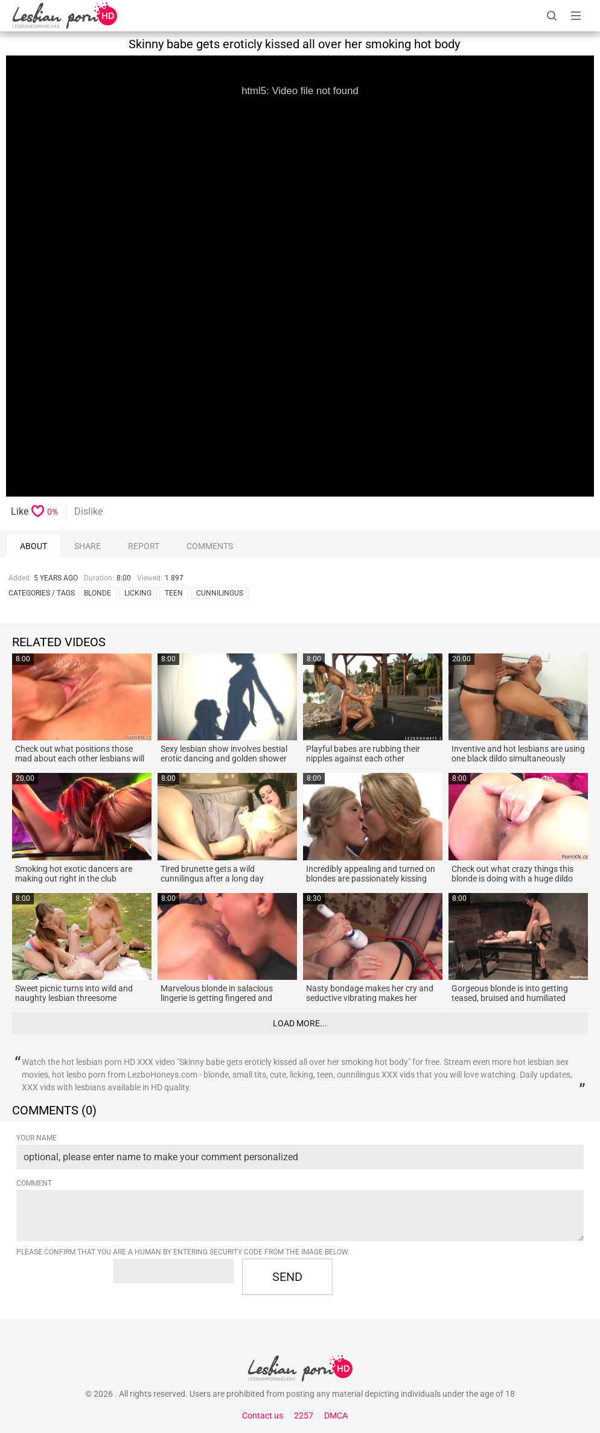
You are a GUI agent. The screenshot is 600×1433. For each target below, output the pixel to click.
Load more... (300, 1023)
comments (210, 546)
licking (138, 593)
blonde (97, 593)
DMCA (336, 1415)
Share (87, 546)
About (33, 546)
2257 (303, 1415)
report (143, 546)
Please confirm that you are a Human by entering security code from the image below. (182, 1252)
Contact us (262, 1415)
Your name (36, 1138)
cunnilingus (219, 593)
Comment (34, 1183)
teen (174, 593)
